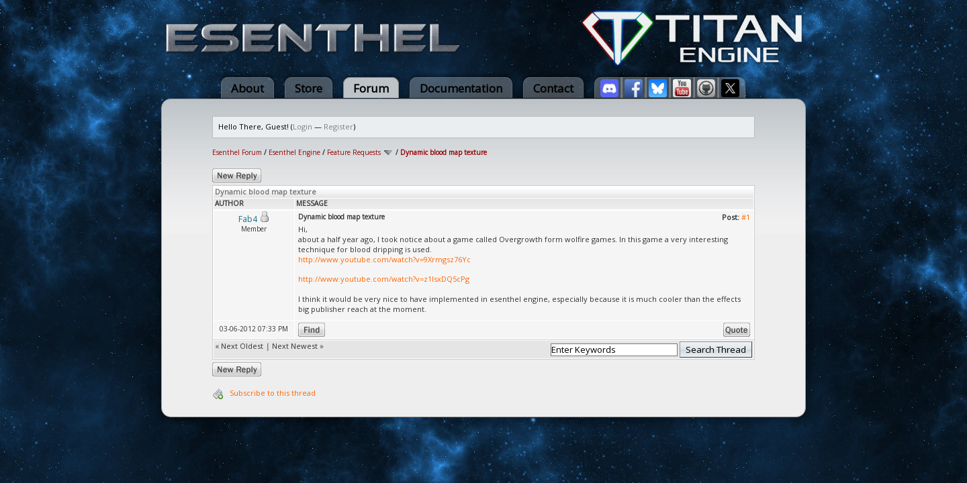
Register (338, 126)
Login (302, 126)
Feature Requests (354, 152)
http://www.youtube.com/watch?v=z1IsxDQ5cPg (383, 279)
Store (308, 88)
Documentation (461, 88)
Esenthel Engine (294, 152)
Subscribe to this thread (273, 393)
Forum (371, 88)
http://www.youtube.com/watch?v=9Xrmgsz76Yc (384, 259)
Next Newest (295, 346)
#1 (745, 217)
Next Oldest (242, 346)
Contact (553, 88)
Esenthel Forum (237, 152)
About (247, 88)
